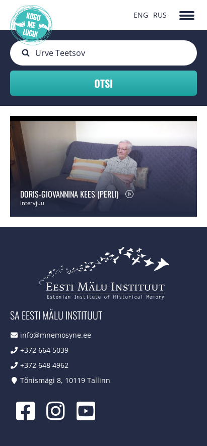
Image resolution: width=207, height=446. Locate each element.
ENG (140, 15)
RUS (160, 15)
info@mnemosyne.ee (55, 335)
